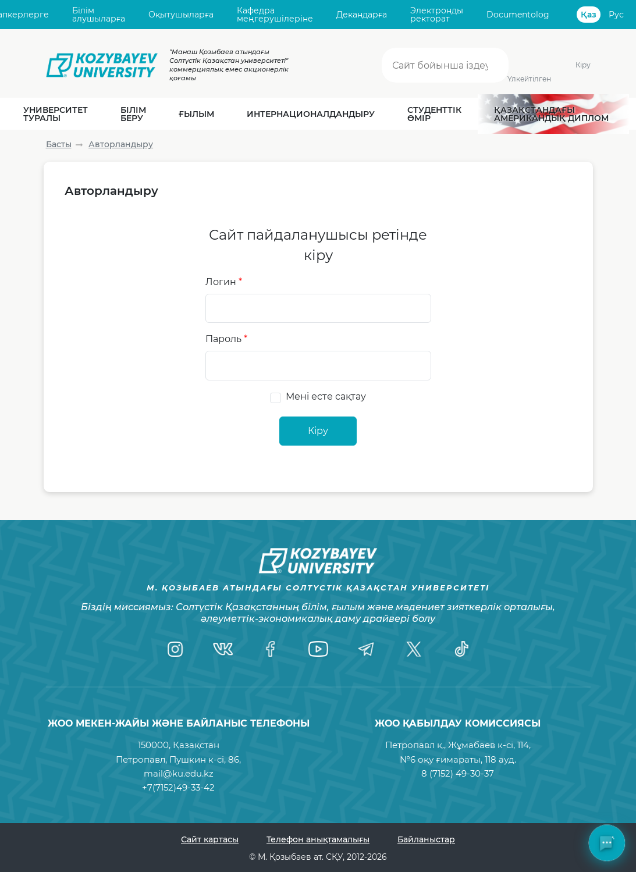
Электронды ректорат (436, 14)
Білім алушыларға (98, 14)
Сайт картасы (210, 839)
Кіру (583, 64)
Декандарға (361, 14)
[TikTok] (461, 649)
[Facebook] (270, 649)
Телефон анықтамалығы (318, 839)
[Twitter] (414, 649)
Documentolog (517, 14)
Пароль (226, 338)
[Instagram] (175, 649)
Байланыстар (426, 839)
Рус (616, 14)
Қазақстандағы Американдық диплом (551, 114)
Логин (223, 281)
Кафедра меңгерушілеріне (275, 14)
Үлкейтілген (529, 78)
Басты (59, 144)
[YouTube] (318, 649)
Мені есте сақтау (326, 396)
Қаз (588, 14)
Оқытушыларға (181, 14)
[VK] (223, 649)
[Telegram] (366, 649)
